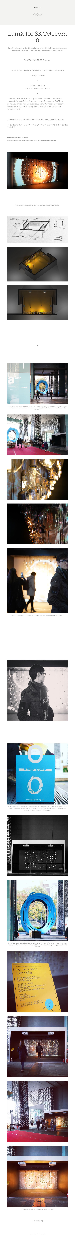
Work (37, 14)
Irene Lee (37, 8)
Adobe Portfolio (41, 1234)
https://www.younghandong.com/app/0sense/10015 (32, 140)
